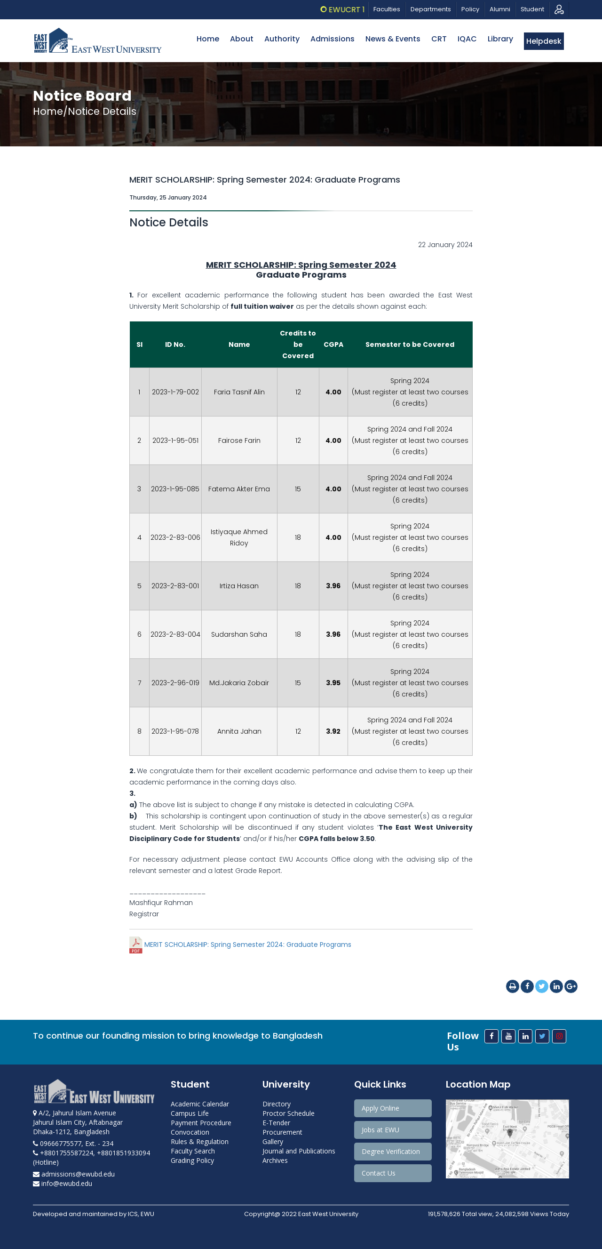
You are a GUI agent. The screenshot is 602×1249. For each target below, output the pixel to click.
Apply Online (380, 1108)
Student (532, 9)
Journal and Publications (298, 1150)
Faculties (386, 9)
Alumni (500, 9)
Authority (282, 38)
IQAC (467, 38)
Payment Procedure (201, 1122)
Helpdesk (544, 41)
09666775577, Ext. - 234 (73, 1143)
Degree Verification (391, 1151)
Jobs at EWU (380, 1129)
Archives (275, 1160)
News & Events (392, 38)
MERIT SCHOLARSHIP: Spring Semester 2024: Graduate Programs (240, 944)
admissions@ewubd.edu (74, 1173)
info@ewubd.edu (62, 1183)
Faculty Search (193, 1150)
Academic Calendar (200, 1103)
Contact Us (379, 1173)
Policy (470, 9)
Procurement (282, 1132)
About (241, 38)
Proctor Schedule (288, 1113)
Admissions (332, 38)
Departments (431, 9)
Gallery (272, 1141)
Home (208, 38)
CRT (439, 38)
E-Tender (276, 1122)
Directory (276, 1103)
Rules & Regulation (200, 1141)
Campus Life (190, 1113)
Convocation (190, 1132)
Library (500, 38)
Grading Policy (192, 1160)
